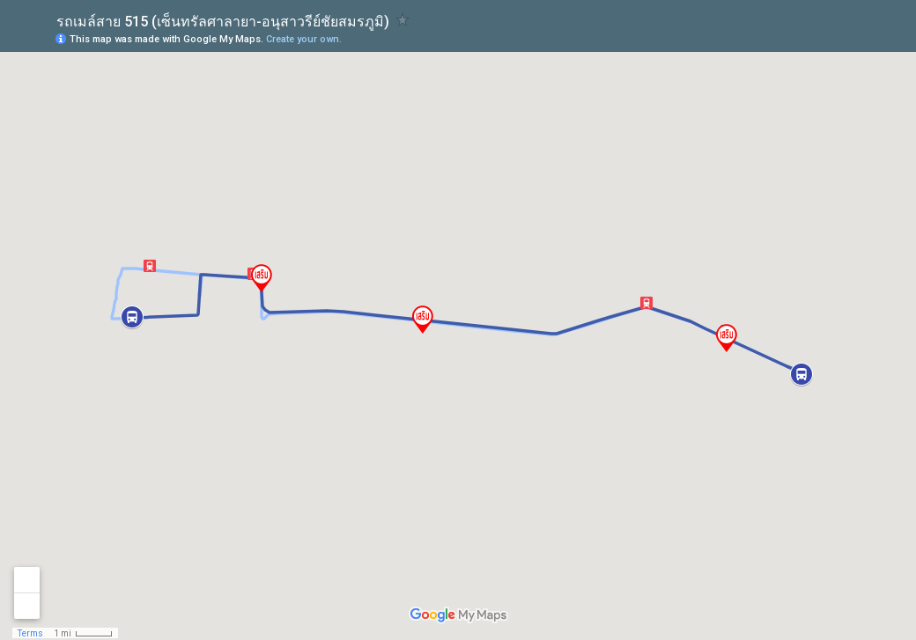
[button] (646, 303)
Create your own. (304, 39)
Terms (30, 633)
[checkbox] (403, 20)
